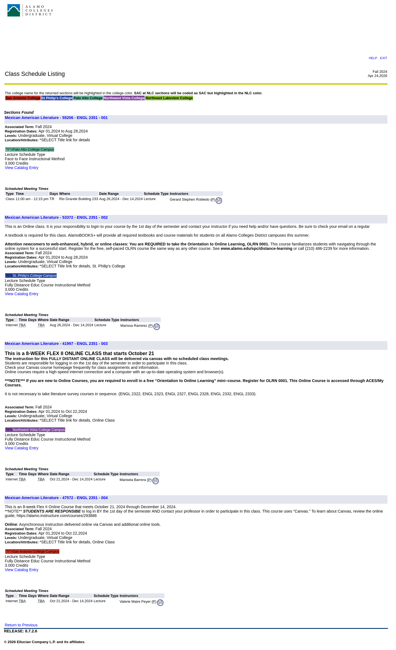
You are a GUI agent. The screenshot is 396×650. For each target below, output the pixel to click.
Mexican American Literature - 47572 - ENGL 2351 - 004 (56, 498)
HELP (373, 58)
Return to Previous (21, 625)
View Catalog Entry (21, 167)
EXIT (383, 58)
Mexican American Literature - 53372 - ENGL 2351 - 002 (56, 217)
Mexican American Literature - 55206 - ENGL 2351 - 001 (56, 117)
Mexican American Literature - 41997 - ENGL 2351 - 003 (56, 343)
